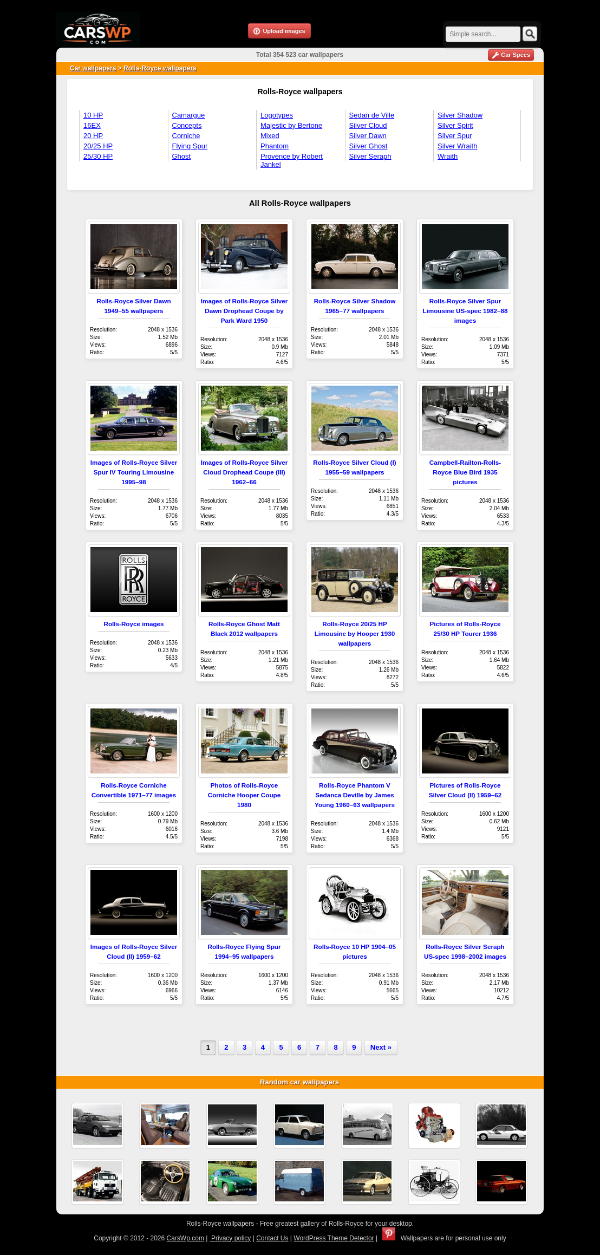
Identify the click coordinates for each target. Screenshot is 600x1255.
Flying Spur (190, 146)
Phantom (274, 146)
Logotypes (276, 115)
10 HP (93, 115)
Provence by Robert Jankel (291, 160)
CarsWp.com (185, 1238)
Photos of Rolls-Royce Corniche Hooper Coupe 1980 (244, 795)
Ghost (181, 156)
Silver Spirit (455, 125)
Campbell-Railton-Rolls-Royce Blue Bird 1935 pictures (465, 472)
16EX (92, 125)
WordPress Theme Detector (334, 1238)
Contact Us (272, 1238)
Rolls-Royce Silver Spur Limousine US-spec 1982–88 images (464, 310)
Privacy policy (230, 1238)
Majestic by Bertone (291, 125)
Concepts (187, 125)
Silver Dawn (368, 136)
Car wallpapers (93, 68)
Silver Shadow (460, 115)
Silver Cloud (368, 125)
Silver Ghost (368, 146)
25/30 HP (98, 156)
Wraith (448, 156)
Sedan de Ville (372, 115)
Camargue (188, 115)
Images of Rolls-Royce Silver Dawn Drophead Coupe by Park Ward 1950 (244, 310)
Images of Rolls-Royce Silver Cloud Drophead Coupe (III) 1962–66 (244, 472)
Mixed (269, 136)
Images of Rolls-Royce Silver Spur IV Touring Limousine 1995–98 (133, 472)
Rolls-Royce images (133, 623)
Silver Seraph (370, 156)
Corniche (186, 136)
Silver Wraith (457, 146)
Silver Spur (455, 136)
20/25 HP (98, 146)
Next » (381, 1047)
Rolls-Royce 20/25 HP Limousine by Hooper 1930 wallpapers (355, 633)
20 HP (93, 136)
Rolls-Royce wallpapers (160, 68)
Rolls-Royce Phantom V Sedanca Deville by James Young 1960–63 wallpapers (355, 795)
